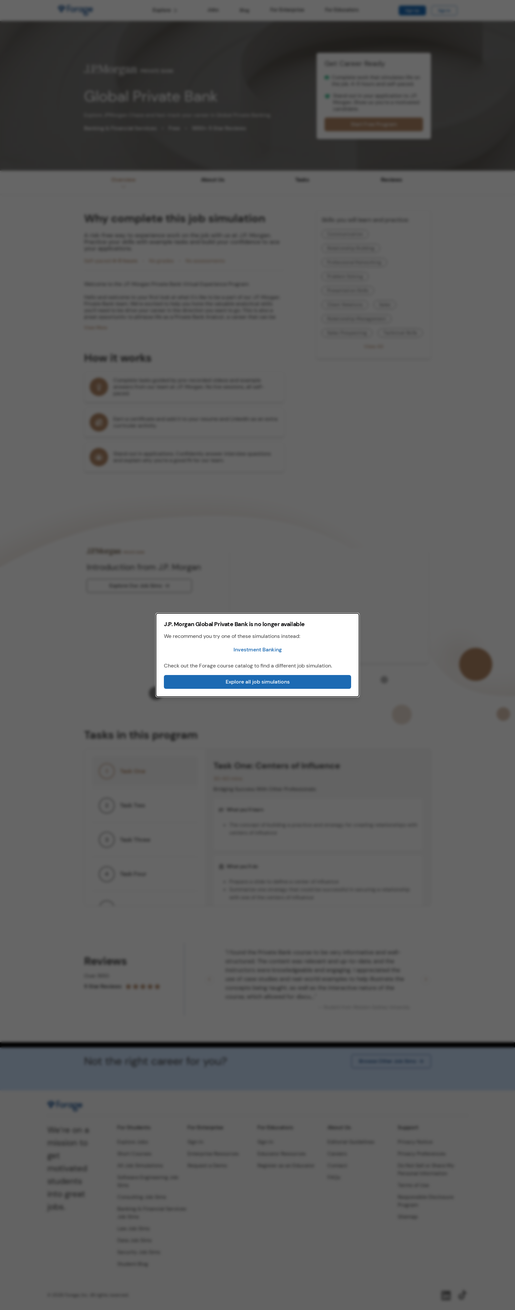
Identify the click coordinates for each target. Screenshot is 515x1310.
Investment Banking (258, 649)
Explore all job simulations (258, 681)
